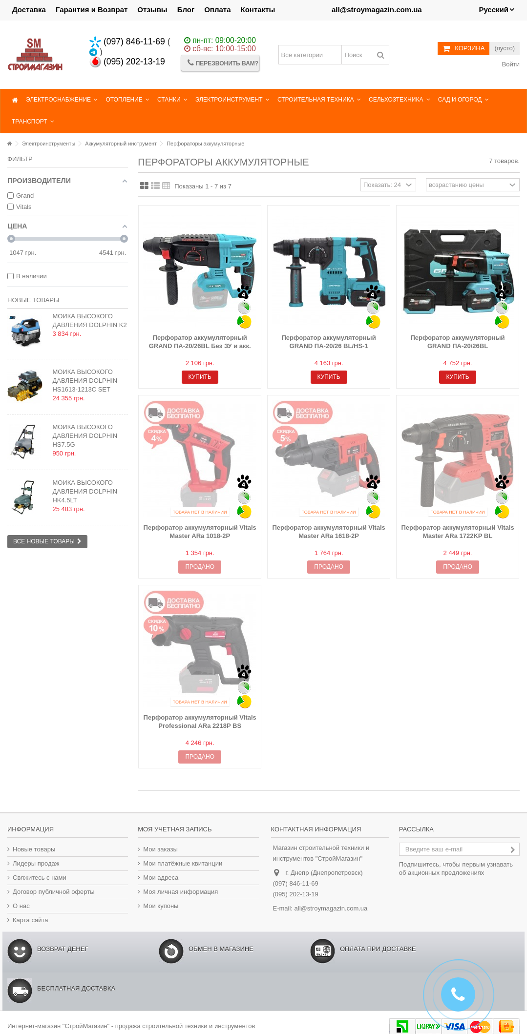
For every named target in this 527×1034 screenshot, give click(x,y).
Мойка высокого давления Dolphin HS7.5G (84, 435)
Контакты (258, 9)
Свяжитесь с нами (39, 877)
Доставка (29, 9)
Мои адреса (160, 877)
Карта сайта (30, 920)
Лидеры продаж (36, 863)
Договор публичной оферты (54, 891)
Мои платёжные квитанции (182, 863)
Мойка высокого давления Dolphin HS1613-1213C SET (84, 380)
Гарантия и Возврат (91, 9)
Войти (510, 64)
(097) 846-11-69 (127, 41)
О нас (21, 906)
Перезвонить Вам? (223, 63)
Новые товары (33, 300)
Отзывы (152, 9)
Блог (186, 9)
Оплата (217, 9)
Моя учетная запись (174, 829)
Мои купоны (160, 906)
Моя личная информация (180, 891)
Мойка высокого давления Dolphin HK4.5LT (84, 491)
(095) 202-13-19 (127, 61)
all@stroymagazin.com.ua (331, 908)
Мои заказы (160, 849)
